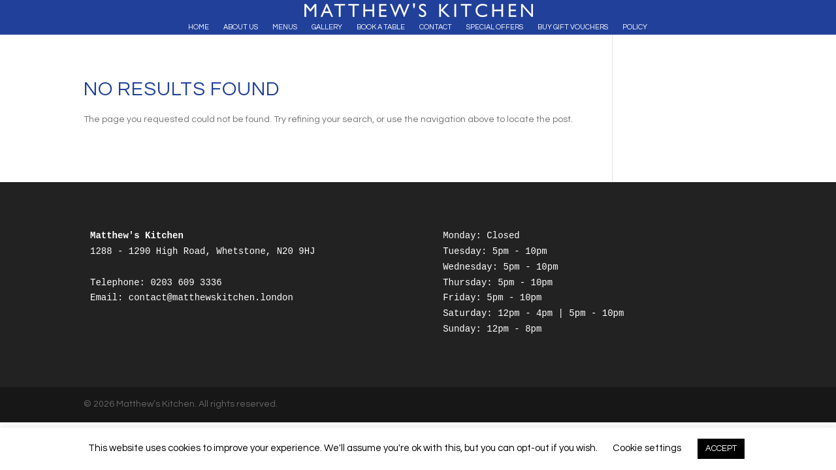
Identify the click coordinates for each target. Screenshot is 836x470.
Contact (435, 27)
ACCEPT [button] (721, 448)
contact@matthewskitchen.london (211, 297)
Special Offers (494, 27)
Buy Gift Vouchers (573, 27)
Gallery (327, 27)
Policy (634, 27)
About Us (240, 27)
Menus (284, 27)
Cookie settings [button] (647, 448)
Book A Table (381, 27)
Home (198, 27)
